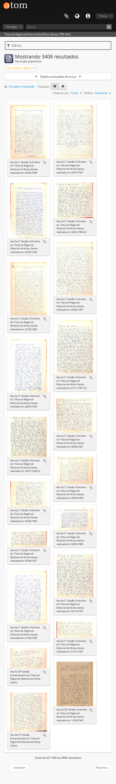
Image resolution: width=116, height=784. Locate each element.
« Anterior (19, 768)
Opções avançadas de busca (58, 77)
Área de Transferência (66, 16)
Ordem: (88, 93)
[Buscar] (69, 27)
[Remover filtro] (34, 68)
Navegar (11, 27)
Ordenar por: (61, 93)
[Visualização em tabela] (63, 86)
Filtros (14, 45)
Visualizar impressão (19, 86)
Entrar (103, 16)
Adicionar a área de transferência (45, 162)
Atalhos (87, 16)
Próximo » (102, 768)
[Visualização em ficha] (55, 86)
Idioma (77, 16)
